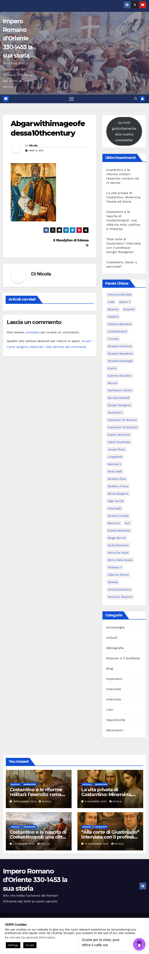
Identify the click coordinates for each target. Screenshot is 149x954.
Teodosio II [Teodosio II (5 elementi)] (115, 567)
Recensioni (114, 730)
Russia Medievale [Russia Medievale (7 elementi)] (119, 530)
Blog (109, 668)
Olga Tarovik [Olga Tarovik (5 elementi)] (116, 501)
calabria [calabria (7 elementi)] (113, 316)
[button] (135, 99)
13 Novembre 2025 (97, 844)
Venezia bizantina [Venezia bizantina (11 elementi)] (119, 589)
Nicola (33, 145)
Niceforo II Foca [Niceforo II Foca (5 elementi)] (118, 486)
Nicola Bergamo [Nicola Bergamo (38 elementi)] (118, 493)
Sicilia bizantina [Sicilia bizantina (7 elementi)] (118, 545)
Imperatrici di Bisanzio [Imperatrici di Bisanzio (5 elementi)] (123, 427)
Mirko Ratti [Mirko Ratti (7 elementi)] (115, 471)
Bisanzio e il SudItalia (123, 658)
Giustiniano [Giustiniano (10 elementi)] (115, 412)
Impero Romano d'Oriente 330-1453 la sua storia (17, 38)
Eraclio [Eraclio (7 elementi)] (112, 368)
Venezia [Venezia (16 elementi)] (113, 582)
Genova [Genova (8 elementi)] (112, 383)
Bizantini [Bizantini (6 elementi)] (129, 309)
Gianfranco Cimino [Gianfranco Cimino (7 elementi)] (120, 390)
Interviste (113, 689)
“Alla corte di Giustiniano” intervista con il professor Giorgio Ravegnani (110, 837)
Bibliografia (115, 648)
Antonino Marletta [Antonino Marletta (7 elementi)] (120, 294)
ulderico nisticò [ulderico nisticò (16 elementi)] (118, 574)
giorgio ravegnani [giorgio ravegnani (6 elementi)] (119, 405)
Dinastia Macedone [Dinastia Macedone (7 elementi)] (120, 353)
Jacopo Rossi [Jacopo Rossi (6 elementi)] (116, 449)
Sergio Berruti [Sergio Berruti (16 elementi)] (117, 537)
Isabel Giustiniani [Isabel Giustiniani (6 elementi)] (119, 442)
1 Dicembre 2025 (24, 844)
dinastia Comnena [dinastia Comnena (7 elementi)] (120, 346)
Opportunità (115, 720)
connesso (32, 332)
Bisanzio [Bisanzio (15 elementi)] (113, 309)
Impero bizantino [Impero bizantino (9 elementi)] (119, 434)
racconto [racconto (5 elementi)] (114, 523)
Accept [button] (30, 945)
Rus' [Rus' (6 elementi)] (127, 523)
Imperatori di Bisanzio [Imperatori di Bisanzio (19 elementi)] (122, 419)
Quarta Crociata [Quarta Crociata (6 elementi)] (118, 515)
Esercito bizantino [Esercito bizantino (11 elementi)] (120, 375)
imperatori (114, 679)
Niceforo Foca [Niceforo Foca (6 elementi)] (117, 478)
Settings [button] (13, 945)
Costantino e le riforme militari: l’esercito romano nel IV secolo (39, 794)
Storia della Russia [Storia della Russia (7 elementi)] (120, 559)
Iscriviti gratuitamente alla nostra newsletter (124, 131)
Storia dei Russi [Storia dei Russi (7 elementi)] (118, 552)
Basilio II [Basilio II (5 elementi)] (125, 301)
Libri (109, 709)
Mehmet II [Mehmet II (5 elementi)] (114, 464)
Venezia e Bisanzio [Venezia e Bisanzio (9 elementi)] (120, 596)
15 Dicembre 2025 (25, 801)
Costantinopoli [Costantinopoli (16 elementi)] (117, 331)
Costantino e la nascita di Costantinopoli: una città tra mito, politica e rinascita (123, 220)
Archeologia (115, 627)
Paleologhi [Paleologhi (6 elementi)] (114, 508)
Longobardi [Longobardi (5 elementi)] (115, 456)
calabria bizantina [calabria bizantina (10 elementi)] (120, 324)
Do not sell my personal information (30, 937)
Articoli (111, 637)
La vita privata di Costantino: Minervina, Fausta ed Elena (123, 197)
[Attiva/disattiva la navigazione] (71, 99)
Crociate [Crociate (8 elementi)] (113, 338)
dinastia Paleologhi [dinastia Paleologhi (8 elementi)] (120, 360)
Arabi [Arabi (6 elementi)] (111, 301)
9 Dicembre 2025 (96, 801)
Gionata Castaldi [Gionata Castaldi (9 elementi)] (118, 397)
